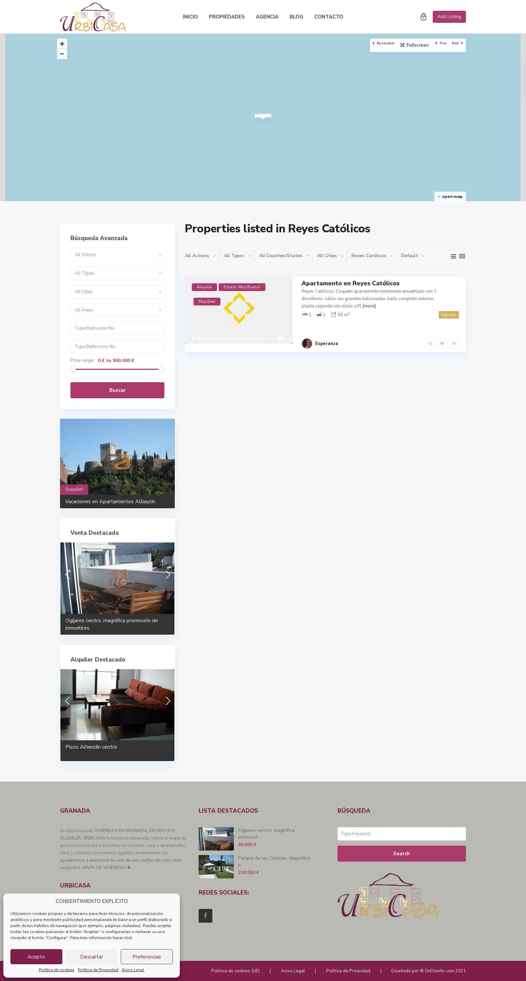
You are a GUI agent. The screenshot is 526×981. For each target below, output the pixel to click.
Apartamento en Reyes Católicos (351, 283)
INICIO (190, 16)
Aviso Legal (133, 970)
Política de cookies (56, 970)
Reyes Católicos (214, 339)
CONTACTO (328, 16)
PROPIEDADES (227, 16)
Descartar (91, 957)
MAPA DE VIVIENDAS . (107, 868)
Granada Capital (249, 339)
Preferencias (147, 957)
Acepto (36, 957)
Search (401, 853)
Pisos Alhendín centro (91, 747)
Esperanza (326, 335)
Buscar (117, 390)
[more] (369, 306)
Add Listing (449, 16)
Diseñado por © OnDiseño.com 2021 (428, 971)
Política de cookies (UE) (235, 971)
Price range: (82, 360)
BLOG (296, 16)
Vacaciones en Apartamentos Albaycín (110, 501)
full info (448, 315)
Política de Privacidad (98, 970)
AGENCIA (267, 16)
